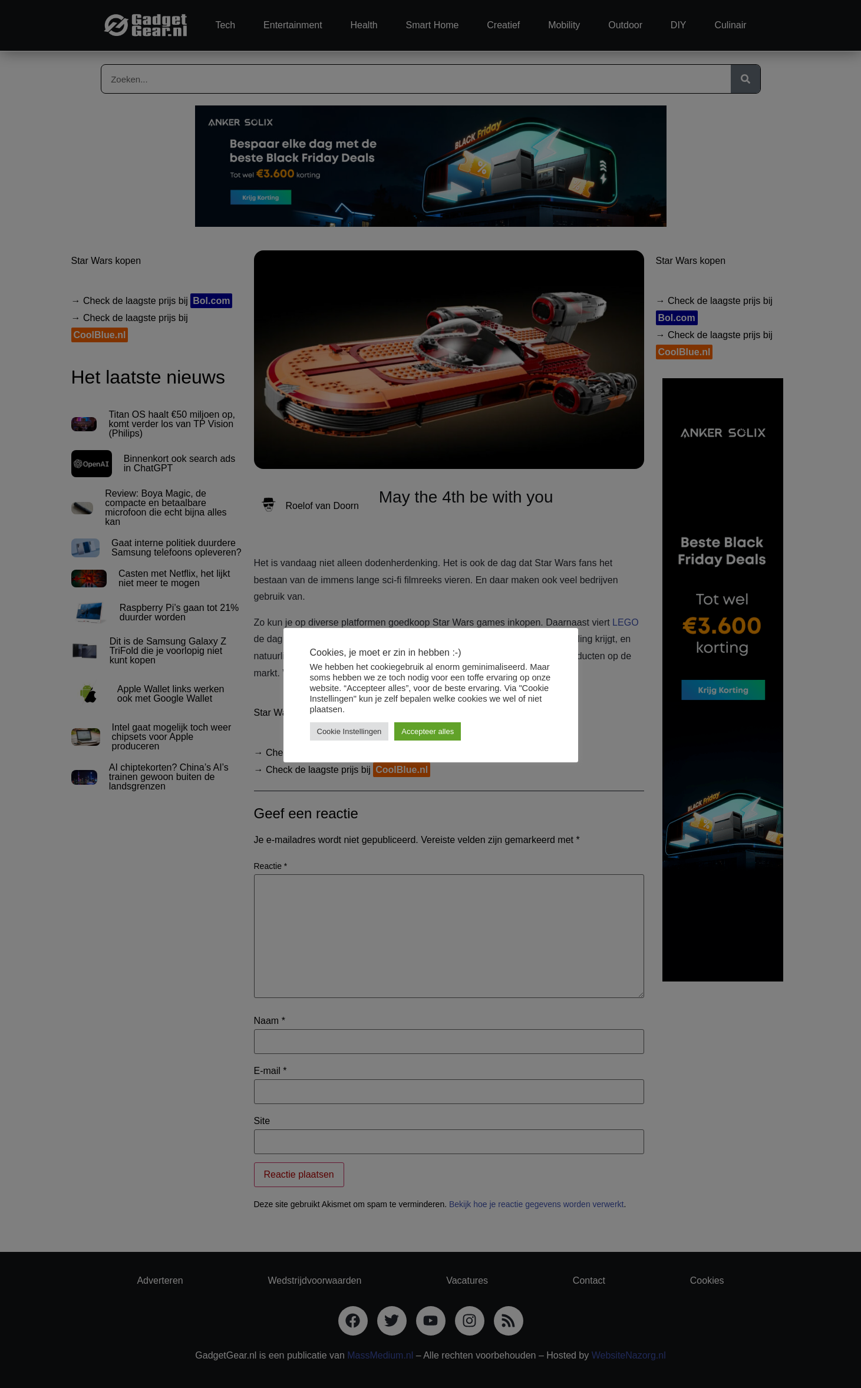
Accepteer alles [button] (427, 731)
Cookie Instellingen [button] (349, 731)
